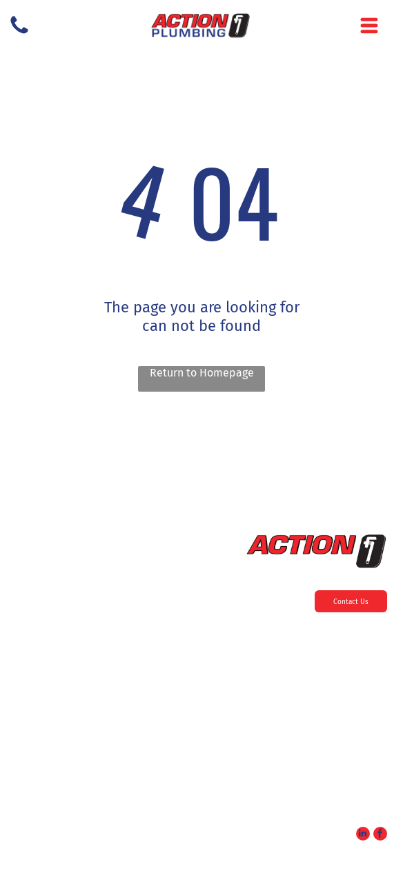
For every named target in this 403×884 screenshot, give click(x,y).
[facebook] (380, 835)
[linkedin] (363, 835)
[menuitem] (201, 651)
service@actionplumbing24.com (327, 813)
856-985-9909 (357, 743)
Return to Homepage (202, 372)
